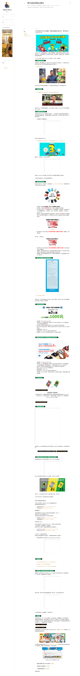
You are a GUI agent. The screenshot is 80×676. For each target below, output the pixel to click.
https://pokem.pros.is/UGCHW (52, 529)
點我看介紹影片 (40, 66)
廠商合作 (37, 7)
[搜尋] (70, 3)
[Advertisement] (47, 19)
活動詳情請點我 (52, 204)
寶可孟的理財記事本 (35, 3)
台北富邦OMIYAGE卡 (27, 35)
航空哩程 (44, 7)
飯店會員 (47, 7)
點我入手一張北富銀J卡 (41, 390)
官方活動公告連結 (41, 295)
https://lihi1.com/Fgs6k (50, 530)
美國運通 (34, 7)
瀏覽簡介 (7, 11)
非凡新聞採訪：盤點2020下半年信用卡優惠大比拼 (48, 92)
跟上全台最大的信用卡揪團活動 (57, 183)
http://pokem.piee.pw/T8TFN (51, 517)
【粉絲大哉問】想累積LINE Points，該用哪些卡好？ (46, 562)
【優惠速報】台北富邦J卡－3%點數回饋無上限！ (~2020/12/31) (51, 140)
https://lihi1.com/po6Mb (49, 519)
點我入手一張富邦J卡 (41, 624)
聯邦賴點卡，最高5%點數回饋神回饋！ (44, 564)
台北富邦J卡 (26, 34)
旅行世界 (51, 7)
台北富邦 (25, 33)
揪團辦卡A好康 (29, 7)
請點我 (52, 663)
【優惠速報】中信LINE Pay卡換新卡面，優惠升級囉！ (47, 566)
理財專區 (41, 7)
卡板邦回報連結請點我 (41, 402)
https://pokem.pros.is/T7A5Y (50, 506)
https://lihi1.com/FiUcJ (48, 508)
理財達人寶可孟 (7, 10)
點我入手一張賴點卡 (40, 627)
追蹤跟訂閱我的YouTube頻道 (52, 644)
